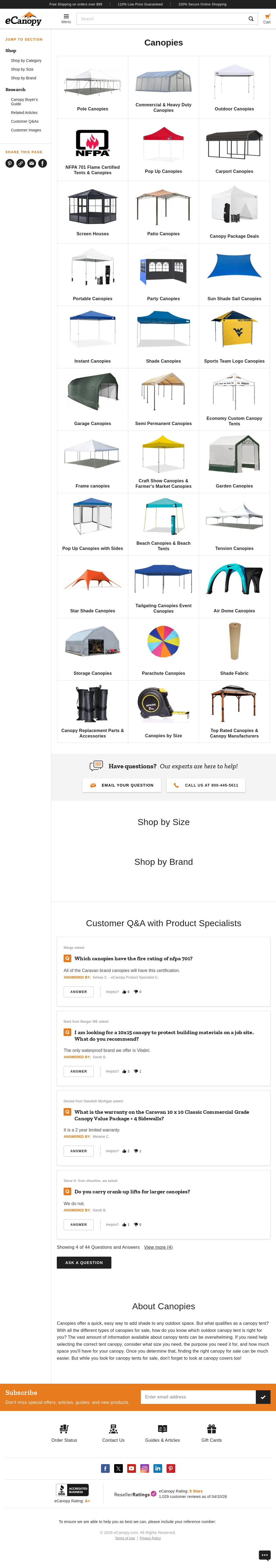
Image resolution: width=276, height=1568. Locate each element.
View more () (158, 1247)
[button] (121, 785)
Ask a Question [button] (84, 1262)
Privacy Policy (150, 1538)
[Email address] (198, 1397)
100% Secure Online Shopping (202, 4)
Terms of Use (125, 1538)
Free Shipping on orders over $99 (75, 4)
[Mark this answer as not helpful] (136, 992)
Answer (78, 992)
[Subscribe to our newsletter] (263, 1397)
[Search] (161, 19)
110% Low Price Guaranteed (140, 4)
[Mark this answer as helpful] (124, 992)
